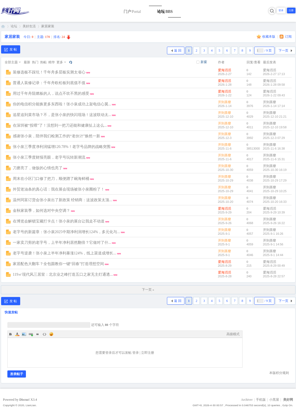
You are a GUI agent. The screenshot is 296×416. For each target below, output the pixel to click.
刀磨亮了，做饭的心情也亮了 (37, 168)
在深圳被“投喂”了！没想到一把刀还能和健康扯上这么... (60, 125)
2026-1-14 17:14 (274, 106)
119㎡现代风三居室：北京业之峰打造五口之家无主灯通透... (63, 274)
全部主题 (11, 62)
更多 (59, 62)
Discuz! (24, 400)
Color (17, 334)
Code (44, 334)
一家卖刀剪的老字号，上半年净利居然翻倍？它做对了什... (62, 242)
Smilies (51, 334)
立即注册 (147, 353)
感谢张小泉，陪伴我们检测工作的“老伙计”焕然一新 (56, 136)
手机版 (261, 400)
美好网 (3, 26)
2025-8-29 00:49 (274, 265)
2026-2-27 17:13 (274, 74)
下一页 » (148, 290)
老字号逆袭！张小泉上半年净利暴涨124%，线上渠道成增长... (64, 253)
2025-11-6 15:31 (274, 159)
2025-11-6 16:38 (274, 148)
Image (24, 334)
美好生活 (29, 26)
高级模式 (233, 334)
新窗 (204, 62)
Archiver (247, 400)
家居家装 (47, 26)
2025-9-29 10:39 (274, 212)
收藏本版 (269, 36)
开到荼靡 (224, 102)
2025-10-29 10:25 (275, 191)
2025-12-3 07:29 (274, 137)
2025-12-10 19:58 (275, 127)
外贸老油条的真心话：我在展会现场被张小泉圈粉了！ (58, 189)
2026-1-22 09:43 (274, 95)
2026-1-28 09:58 (274, 84)
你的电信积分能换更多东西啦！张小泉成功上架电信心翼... (62, 104)
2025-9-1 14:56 (273, 244)
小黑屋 (274, 400)
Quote (37, 334)
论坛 (164, 12)
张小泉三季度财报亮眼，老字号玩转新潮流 (49, 157)
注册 (291, 10)
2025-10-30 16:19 (275, 169)
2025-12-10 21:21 (275, 116)
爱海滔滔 (224, 70)
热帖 (43, 62)
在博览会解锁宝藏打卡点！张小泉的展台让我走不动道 (58, 221)
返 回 (177, 50)
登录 (281, 10)
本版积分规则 (279, 373)
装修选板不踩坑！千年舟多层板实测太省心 (49, 72)
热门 (35, 62)
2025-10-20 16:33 (275, 201)
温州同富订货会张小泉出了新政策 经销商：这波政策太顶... (62, 200)
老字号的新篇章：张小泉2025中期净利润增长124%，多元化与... (66, 232)
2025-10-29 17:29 (275, 180)
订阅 (288, 36)
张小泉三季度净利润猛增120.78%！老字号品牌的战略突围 (61, 147)
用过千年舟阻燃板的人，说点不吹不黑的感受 (51, 93)
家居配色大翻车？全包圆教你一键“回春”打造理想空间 (58, 264)
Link (31, 334)
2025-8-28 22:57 (274, 276)
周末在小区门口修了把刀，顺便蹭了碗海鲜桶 (51, 179)
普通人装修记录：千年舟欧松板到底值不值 (49, 83)
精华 (51, 62)
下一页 (283, 50)
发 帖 (10, 49)
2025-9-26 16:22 (274, 223)
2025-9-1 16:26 (273, 233)
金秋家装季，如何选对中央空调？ (41, 211)
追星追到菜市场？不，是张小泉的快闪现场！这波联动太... (62, 115)
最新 (27, 62)
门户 (132, 12)
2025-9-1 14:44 (273, 255)
